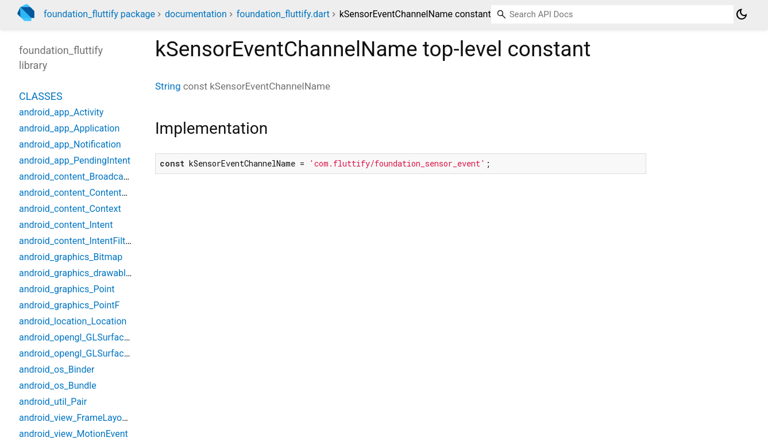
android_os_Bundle (58, 385)
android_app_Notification (70, 144)
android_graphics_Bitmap (70, 256)
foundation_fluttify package (99, 14)
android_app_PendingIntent (74, 160)
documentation (196, 14)
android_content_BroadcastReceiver (92, 176)
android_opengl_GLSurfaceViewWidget (98, 353)
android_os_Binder (56, 369)
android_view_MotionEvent (73, 433)
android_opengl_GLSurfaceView (84, 337)
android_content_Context (70, 208)
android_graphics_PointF (69, 305)
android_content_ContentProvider (87, 192)
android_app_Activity (61, 112)
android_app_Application (69, 128)
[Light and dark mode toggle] (741, 14)
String (167, 86)
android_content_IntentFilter (76, 240)
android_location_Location (72, 321)
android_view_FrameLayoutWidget (89, 417)
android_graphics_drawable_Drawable (96, 273)
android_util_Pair (53, 401)
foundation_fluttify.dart (283, 14)
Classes (41, 96)
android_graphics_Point (67, 289)
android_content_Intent (66, 224)
